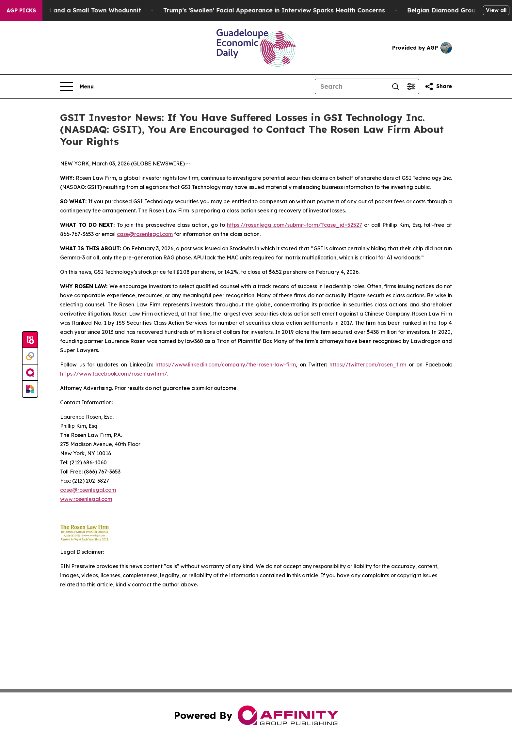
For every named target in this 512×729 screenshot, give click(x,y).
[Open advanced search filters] (411, 86)
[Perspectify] (30, 356)
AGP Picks (21, 10)
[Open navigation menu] (77, 86)
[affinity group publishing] (30, 372)
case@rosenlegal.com (145, 234)
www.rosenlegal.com (86, 499)
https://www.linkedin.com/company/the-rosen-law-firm (225, 364)
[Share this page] (438, 86)
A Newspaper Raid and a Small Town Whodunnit (76, 10)
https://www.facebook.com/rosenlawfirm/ (113, 373)
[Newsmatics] (30, 389)
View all (496, 10)
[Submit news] (30, 340)
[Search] (351, 86)
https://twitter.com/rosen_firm (367, 364)
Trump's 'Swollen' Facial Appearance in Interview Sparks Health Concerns (282, 10)
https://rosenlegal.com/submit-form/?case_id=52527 (294, 225)
